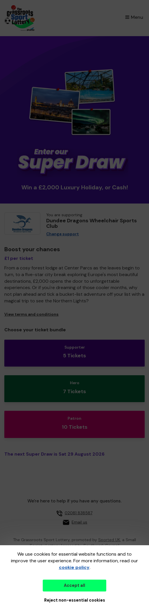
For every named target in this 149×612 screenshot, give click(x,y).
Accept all (74, 585)
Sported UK (109, 539)
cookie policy (74, 567)
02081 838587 (78, 512)
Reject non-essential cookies (74, 600)
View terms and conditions (31, 314)
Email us (79, 522)
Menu (134, 17)
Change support (62, 234)
